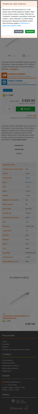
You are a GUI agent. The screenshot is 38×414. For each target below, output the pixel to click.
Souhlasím (30, 31)
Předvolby (18, 31)
